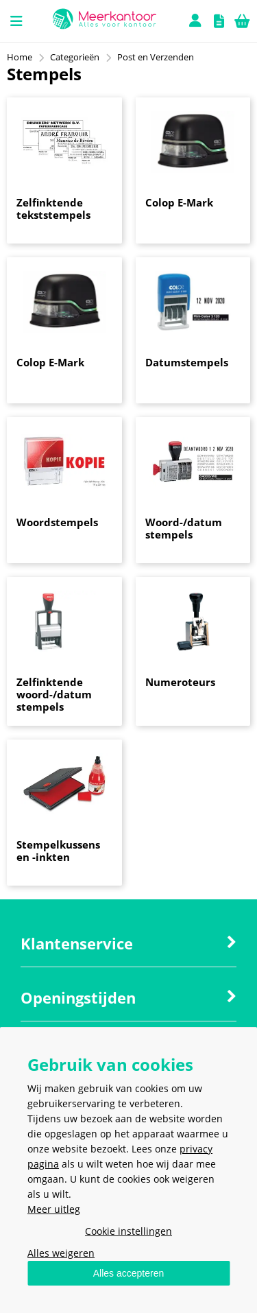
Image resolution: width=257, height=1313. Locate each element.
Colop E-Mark (179, 202)
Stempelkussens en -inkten (58, 851)
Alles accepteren (128, 1273)
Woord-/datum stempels (183, 528)
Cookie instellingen (128, 1231)
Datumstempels (186, 362)
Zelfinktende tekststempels (53, 209)
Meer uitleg (53, 1209)
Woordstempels (57, 522)
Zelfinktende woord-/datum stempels (54, 694)
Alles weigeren (61, 1252)
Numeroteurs (180, 682)
